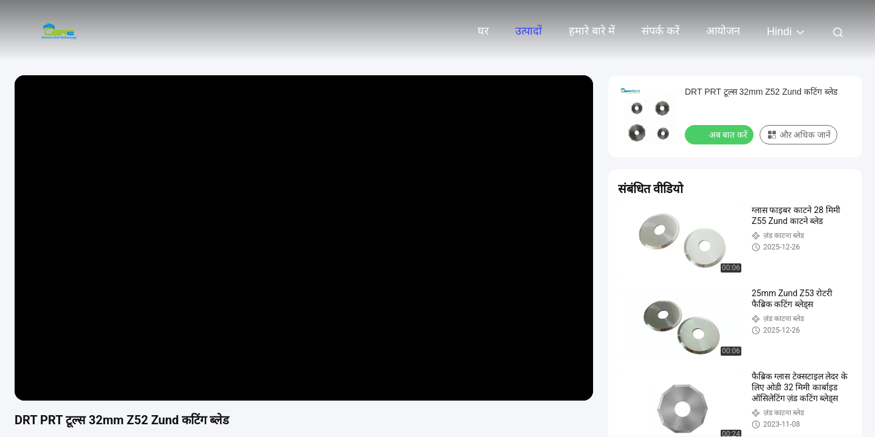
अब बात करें (720, 134)
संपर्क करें (660, 31)
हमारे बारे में (592, 31)
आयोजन (723, 31)
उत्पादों (528, 31)
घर (483, 31)
